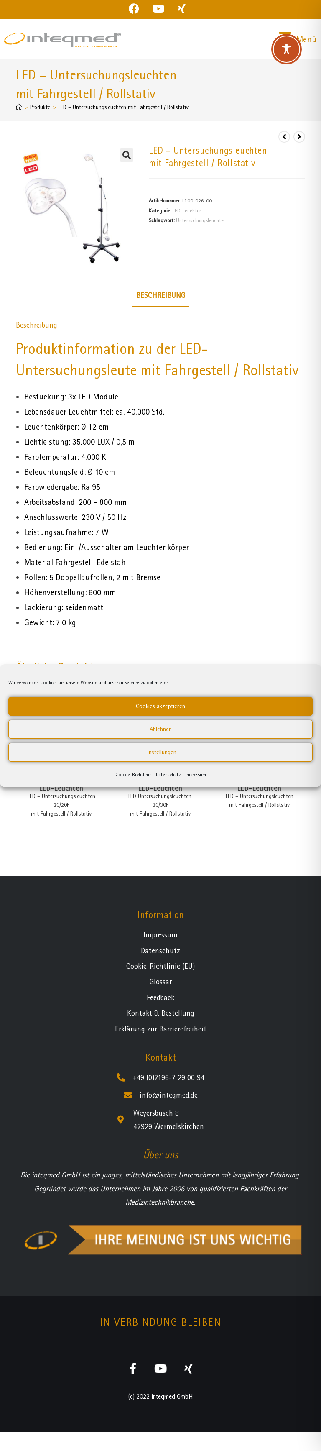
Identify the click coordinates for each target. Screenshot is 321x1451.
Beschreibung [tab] (160, 295)
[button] (126, 155)
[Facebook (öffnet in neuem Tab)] (137, 8)
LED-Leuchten (187, 210)
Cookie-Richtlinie (133, 775)
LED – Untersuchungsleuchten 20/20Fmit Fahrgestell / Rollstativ (61, 805)
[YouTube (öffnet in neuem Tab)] (158, 8)
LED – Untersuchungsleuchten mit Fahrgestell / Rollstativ (124, 107)
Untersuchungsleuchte (200, 220)
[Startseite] (19, 107)
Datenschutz (168, 775)
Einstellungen (160, 752)
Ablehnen (161, 729)
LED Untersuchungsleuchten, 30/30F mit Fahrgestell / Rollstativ (160, 805)
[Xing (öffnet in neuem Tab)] (181, 8)
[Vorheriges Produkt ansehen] (284, 137)
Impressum (195, 775)
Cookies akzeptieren (160, 706)
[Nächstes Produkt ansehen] (299, 137)
